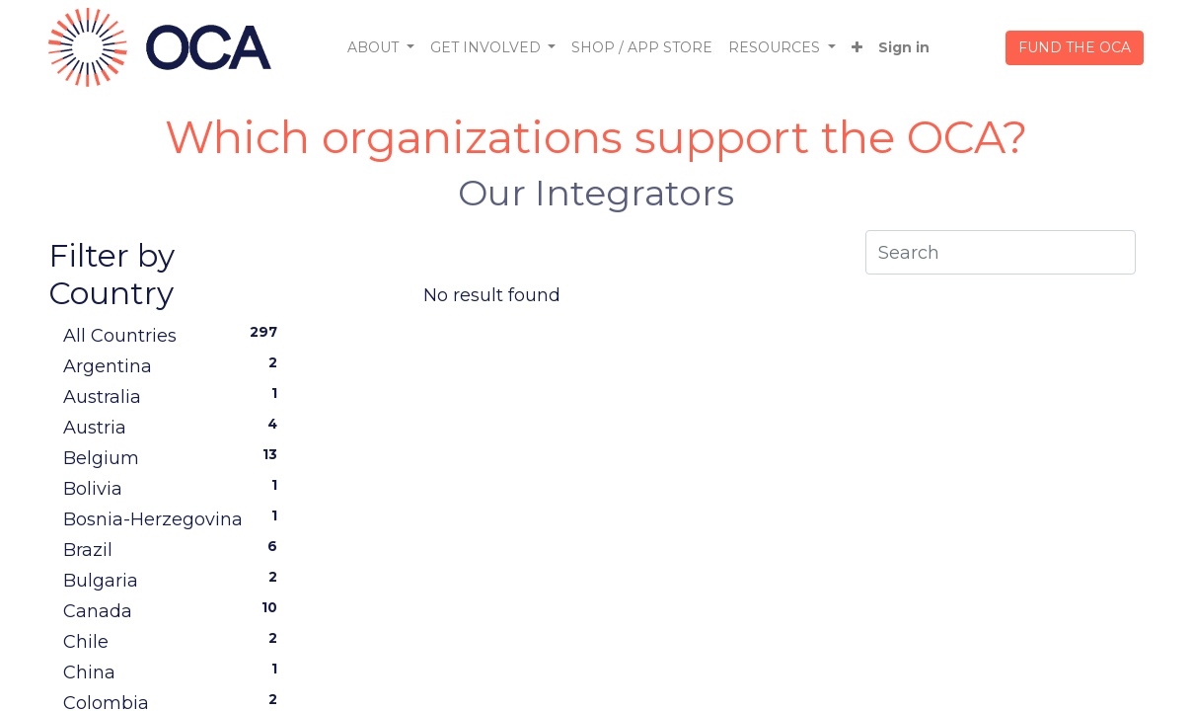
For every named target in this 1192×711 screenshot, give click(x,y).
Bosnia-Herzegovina (174, 518)
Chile (174, 641)
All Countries (174, 335)
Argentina (174, 365)
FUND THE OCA (1074, 47)
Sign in (904, 47)
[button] (857, 48)
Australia (174, 396)
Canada (174, 610)
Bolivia (174, 488)
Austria (174, 426)
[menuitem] (641, 48)
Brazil (174, 549)
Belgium (174, 457)
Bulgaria (174, 580)
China (174, 671)
